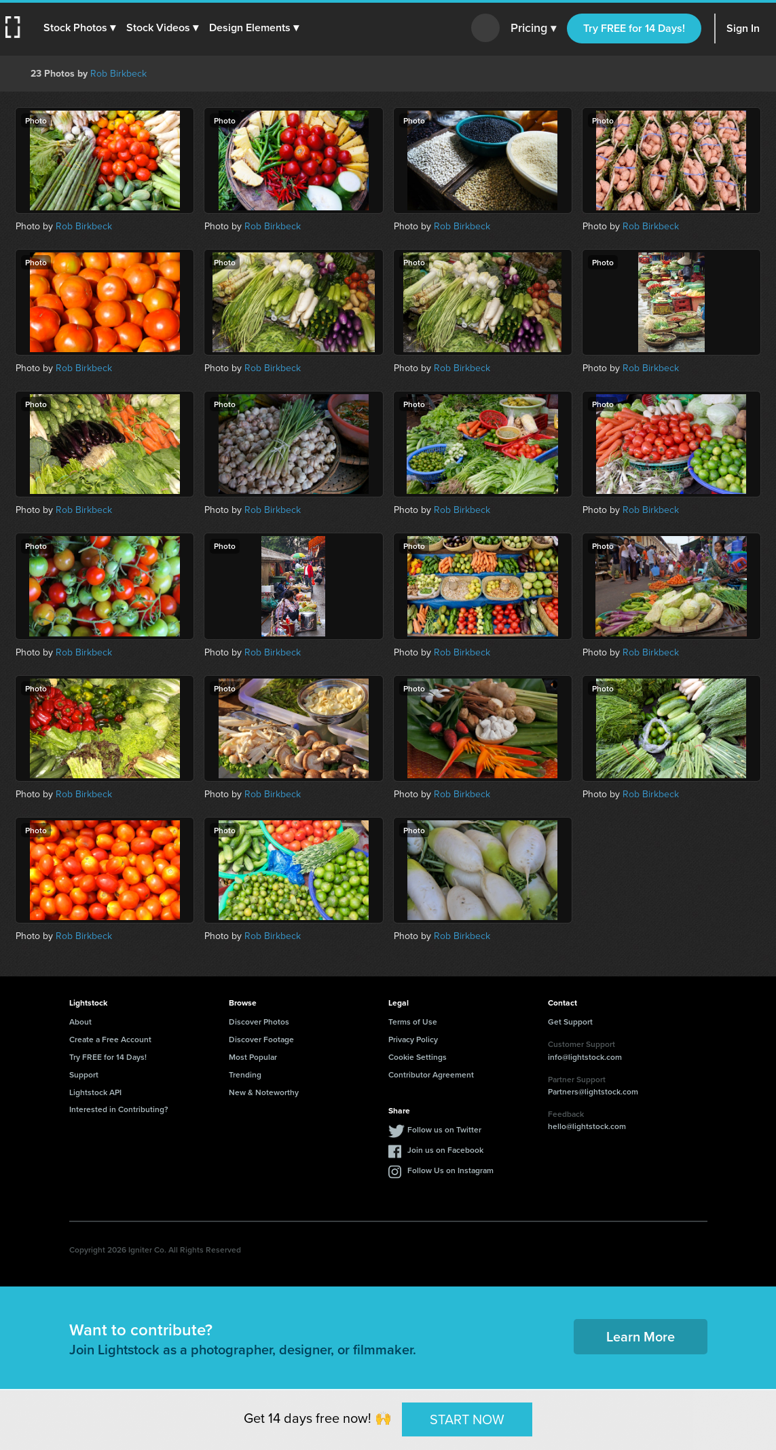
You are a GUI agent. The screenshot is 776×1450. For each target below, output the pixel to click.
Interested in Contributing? (118, 1109)
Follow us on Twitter (444, 1129)
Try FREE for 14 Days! (634, 28)
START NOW (467, 1419)
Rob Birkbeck (118, 73)
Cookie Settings (417, 1057)
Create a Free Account (110, 1039)
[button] (79, 28)
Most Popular (253, 1057)
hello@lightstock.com (587, 1126)
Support (83, 1074)
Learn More (640, 1336)
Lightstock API (95, 1092)
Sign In (743, 28)
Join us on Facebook (445, 1150)
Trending (245, 1074)
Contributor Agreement (431, 1074)
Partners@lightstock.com (593, 1091)
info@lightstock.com (585, 1057)
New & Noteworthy (264, 1092)
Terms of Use (412, 1021)
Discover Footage (261, 1039)
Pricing (533, 28)
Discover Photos (259, 1021)
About (80, 1021)
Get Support (570, 1021)
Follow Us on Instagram (450, 1170)
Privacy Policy (413, 1039)
